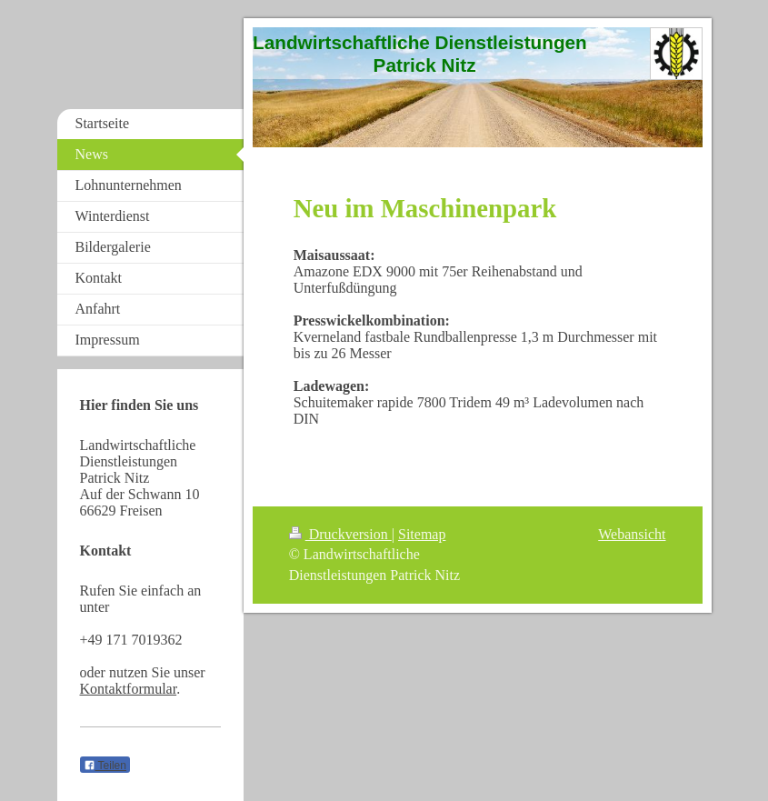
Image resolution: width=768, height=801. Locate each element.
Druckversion (340, 534)
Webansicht (631, 534)
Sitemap (421, 534)
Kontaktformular (128, 688)
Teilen (105, 765)
